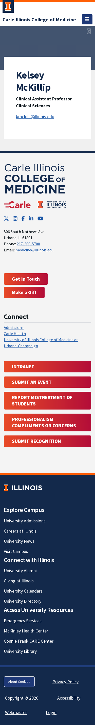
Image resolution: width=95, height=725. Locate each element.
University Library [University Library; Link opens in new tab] (20, 651)
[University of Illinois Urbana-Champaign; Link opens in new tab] (8, 7)
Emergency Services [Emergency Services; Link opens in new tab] (23, 621)
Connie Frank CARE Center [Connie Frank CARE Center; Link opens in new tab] (28, 641)
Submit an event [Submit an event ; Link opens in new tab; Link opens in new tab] (32, 382)
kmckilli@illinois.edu (35, 116)
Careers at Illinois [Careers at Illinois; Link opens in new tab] (20, 531)
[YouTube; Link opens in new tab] (40, 218)
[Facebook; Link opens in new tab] (23, 218)
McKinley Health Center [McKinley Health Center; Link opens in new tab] (26, 631)
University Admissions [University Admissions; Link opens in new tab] (25, 521)
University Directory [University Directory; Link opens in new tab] (22, 601)
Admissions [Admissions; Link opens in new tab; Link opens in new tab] (14, 327)
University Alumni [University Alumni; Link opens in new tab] (20, 570)
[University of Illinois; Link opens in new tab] (23, 487)
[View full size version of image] (89, 31)
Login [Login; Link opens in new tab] (51, 712)
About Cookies (19, 681)
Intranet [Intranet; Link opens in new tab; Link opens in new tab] (23, 367)
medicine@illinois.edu (34, 249)
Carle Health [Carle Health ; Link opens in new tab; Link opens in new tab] (15, 333)
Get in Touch (26, 279)
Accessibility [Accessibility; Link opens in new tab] (68, 698)
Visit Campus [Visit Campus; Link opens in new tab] (16, 551)
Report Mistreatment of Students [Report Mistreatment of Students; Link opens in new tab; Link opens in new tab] (42, 400)
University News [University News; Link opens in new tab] (19, 541)
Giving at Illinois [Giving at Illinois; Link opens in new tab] (19, 581)
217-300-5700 (28, 243)
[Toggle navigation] (87, 19)
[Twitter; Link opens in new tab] (6, 218)
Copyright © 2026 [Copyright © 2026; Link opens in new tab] (21, 698)
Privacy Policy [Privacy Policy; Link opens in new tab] (65, 682)
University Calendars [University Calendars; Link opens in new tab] (23, 591)
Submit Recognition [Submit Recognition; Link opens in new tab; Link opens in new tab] (36, 441)
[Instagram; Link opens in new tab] (15, 218)
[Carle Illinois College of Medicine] (39, 19)
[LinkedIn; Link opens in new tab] (31, 218)
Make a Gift (24, 292)
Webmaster (16, 712)
